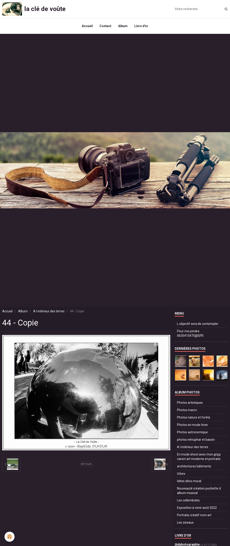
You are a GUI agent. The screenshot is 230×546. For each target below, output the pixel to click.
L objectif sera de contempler (197, 324)
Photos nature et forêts (193, 417)
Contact (105, 26)
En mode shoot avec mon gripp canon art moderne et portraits (199, 457)
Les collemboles (188, 500)
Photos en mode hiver (192, 425)
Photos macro (187, 410)
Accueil (87, 26)
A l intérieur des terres (48, 311)
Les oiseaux (185, 522)
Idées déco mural (189, 481)
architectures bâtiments (194, 466)
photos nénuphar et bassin (196, 439)
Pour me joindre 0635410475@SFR (190, 333)
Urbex (181, 473)
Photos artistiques (190, 402)
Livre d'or (141, 26)
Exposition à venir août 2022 (197, 507)
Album (123, 26)
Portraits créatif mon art (194, 515)
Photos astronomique (192, 432)
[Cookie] (9, 537)
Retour (86, 464)
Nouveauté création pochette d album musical (199, 491)
